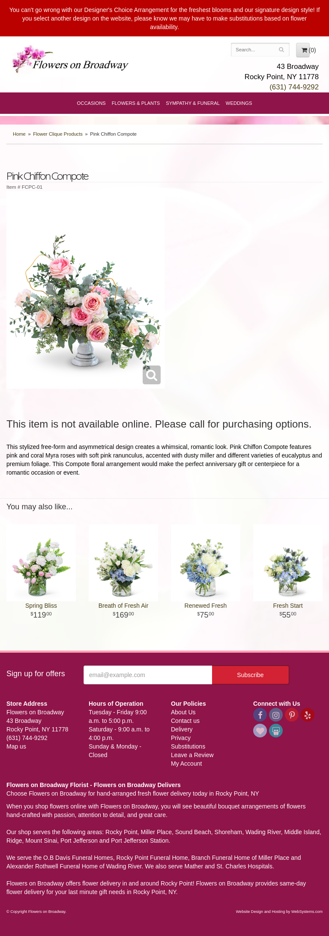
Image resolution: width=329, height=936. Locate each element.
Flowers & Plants (136, 103)
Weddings (239, 103)
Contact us (185, 720)
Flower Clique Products (58, 134)
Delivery (182, 729)
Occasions (91, 103)
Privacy (181, 737)
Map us (16, 746)
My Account (186, 763)
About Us (183, 712)
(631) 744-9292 (294, 87)
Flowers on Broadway (71, 60)
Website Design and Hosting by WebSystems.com (279, 911)
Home (19, 134)
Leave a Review (192, 755)
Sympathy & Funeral (193, 103)
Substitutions (188, 746)
